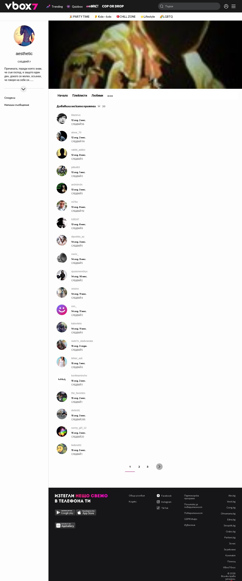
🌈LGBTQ (166, 16)
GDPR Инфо (190, 519)
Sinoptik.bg (230, 525)
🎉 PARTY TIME (79, 16)
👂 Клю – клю (102, 16)
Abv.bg (232, 495)
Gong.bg (231, 507)
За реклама (230, 549)
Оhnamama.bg (228, 513)
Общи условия (137, 495)
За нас (232, 543)
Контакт (231, 555)
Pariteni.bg (230, 537)
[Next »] (159, 466)
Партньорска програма (191, 497)
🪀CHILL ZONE (125, 16)
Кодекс (133, 501)
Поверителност (193, 513)
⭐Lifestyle (147, 16)
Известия (189, 525)
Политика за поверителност (193, 505)
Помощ (231, 561)
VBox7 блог (229, 567)
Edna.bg (231, 519)
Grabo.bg (231, 531)
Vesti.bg (231, 501)
